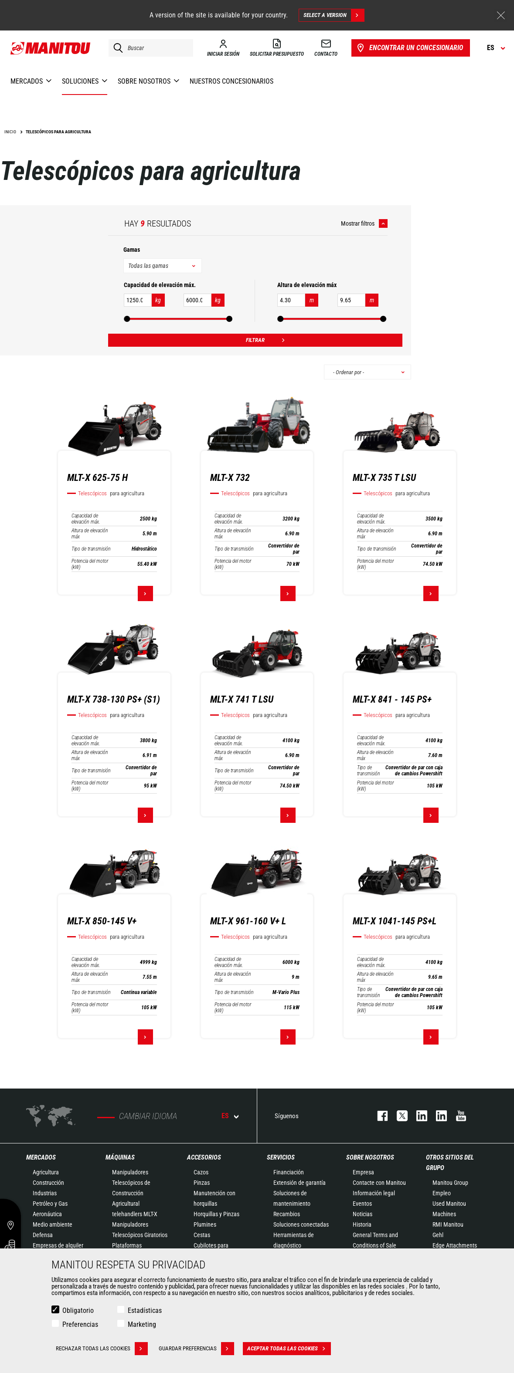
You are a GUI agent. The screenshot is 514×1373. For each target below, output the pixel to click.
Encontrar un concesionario (409, 48)
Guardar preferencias (196, 1348)
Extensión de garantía (299, 1182)
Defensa (43, 1234)
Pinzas (202, 1182)
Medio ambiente (52, 1224)
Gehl (437, 1234)
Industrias (45, 1193)
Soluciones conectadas (301, 1224)
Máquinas (120, 1157)
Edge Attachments (454, 1245)
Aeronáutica (47, 1214)
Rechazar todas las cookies (102, 1348)
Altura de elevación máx (89, 534)
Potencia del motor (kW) (90, 564)
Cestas (202, 1234)
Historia (362, 1224)
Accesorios (204, 1157)
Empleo (441, 1193)
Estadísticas (145, 1310)
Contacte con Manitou (379, 1182)
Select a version (333, 15)
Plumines (205, 1224)
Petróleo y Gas (50, 1203)
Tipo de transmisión (91, 549)
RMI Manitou (447, 1224)
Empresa (363, 1172)
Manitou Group (450, 1182)
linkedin (437, 1115)
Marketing (142, 1324)
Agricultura (46, 1172)
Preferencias (80, 1324)
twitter (398, 1115)
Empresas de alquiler (58, 1245)
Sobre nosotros (370, 1157)
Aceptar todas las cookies (289, 1348)
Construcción (48, 1182)
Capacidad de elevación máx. (85, 519)
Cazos (201, 1172)
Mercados (41, 1157)
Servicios (281, 1157)
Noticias (362, 1214)
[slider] (127, 319)
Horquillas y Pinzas (216, 1214)
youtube (456, 1115)
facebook (378, 1115)
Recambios (286, 1214)
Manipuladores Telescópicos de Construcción (131, 1183)
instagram (417, 1115)
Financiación (288, 1172)
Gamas (131, 249)
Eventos (362, 1203)
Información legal (374, 1193)
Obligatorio (78, 1310)
